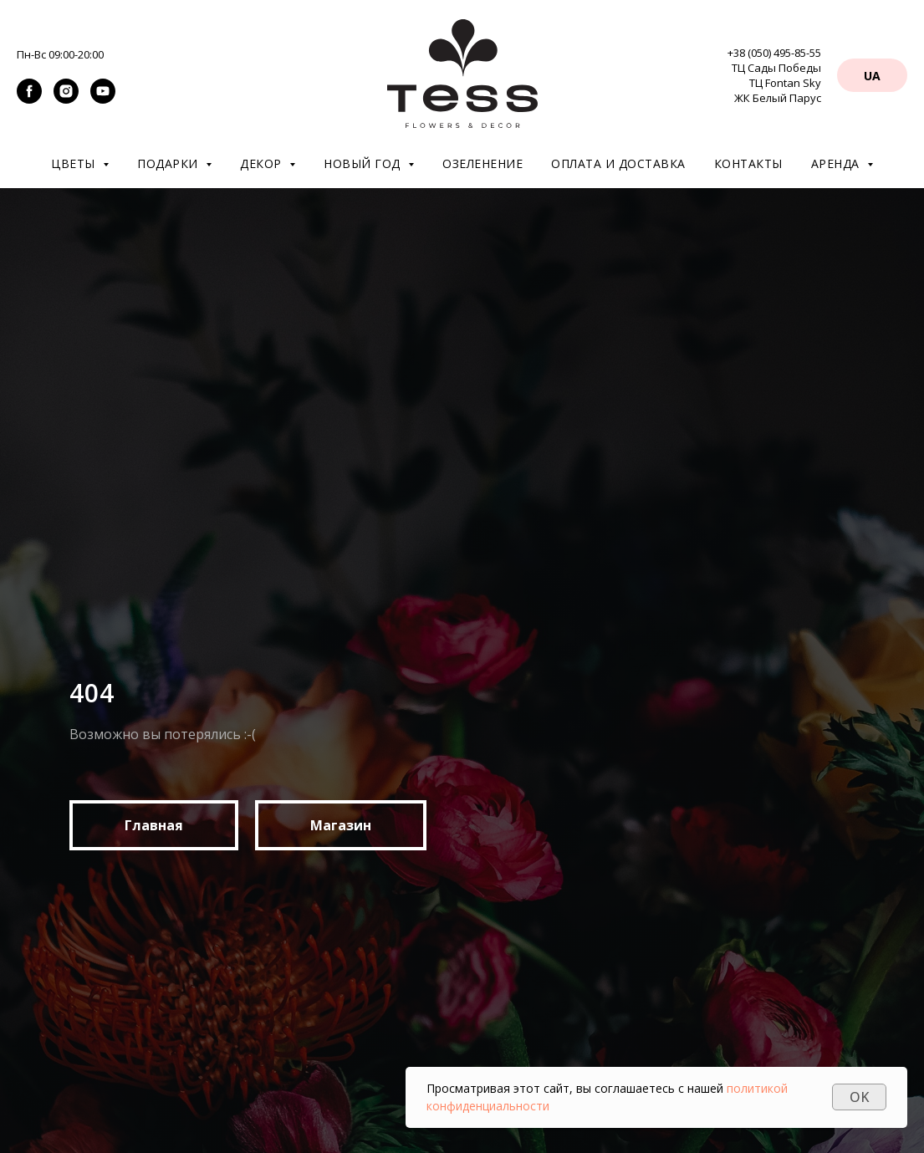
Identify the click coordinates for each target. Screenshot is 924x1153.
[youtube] (102, 99)
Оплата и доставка (618, 163)
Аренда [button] (837, 163)
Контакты (748, 163)
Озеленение (482, 163)
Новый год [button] (364, 163)
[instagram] (66, 99)
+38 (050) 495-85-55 (774, 52)
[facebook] (29, 99)
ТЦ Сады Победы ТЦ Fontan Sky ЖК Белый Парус (776, 82)
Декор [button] (262, 163)
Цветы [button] (75, 163)
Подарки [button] (169, 163)
